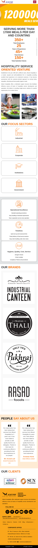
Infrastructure (29, 522)
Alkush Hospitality (18, 546)
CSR (20, 522)
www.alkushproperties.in (25, 518)
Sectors (15, 522)
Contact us (5, 524)
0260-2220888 (13, 541)
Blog (24, 522)
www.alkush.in (16, 516)
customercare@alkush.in (25, 541)
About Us (9, 522)
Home (4, 522)
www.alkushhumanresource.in (10, 518)
